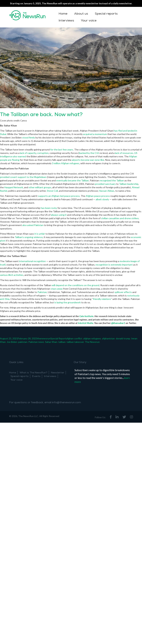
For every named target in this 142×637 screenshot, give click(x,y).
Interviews (66, 20)
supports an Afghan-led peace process (59, 195)
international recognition (32, 261)
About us (81, 14)
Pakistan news (36, 341)
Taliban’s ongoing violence (29, 237)
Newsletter (57, 372)
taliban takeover (75, 341)
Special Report (58, 338)
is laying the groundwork (67, 302)
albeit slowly (102, 199)
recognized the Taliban (112, 180)
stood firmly (28, 137)
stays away (56, 288)
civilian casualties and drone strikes (120, 218)
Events (36, 376)
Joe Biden (12, 341)
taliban (62, 341)
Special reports (106, 14)
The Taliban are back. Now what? (41, 114)
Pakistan (42, 292)
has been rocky (48, 207)
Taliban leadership (128, 183)
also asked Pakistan (32, 225)
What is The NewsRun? (33, 372)
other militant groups (40, 187)
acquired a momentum (95, 134)
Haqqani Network (13, 187)
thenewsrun (43, 338)
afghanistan (108, 338)
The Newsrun (92, 341)
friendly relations (102, 298)
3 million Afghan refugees (65, 163)
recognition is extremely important (114, 264)
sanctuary (110, 183)
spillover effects (123, 292)
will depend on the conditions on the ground (75, 285)
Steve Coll (52, 190)
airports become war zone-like (87, 159)
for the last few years (61, 149)
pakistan (22, 341)
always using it (58, 214)
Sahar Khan (51, 341)
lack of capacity (27, 152)
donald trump (123, 338)
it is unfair (39, 233)
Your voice (88, 20)
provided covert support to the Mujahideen (23, 177)
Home (63, 14)
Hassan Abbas (106, 190)
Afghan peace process (97, 195)
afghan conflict (74, 338)
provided (99, 183)
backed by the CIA (89, 152)
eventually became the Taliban (72, 180)
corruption (43, 152)
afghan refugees (92, 338)
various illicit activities (11, 274)
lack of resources (123, 152)
